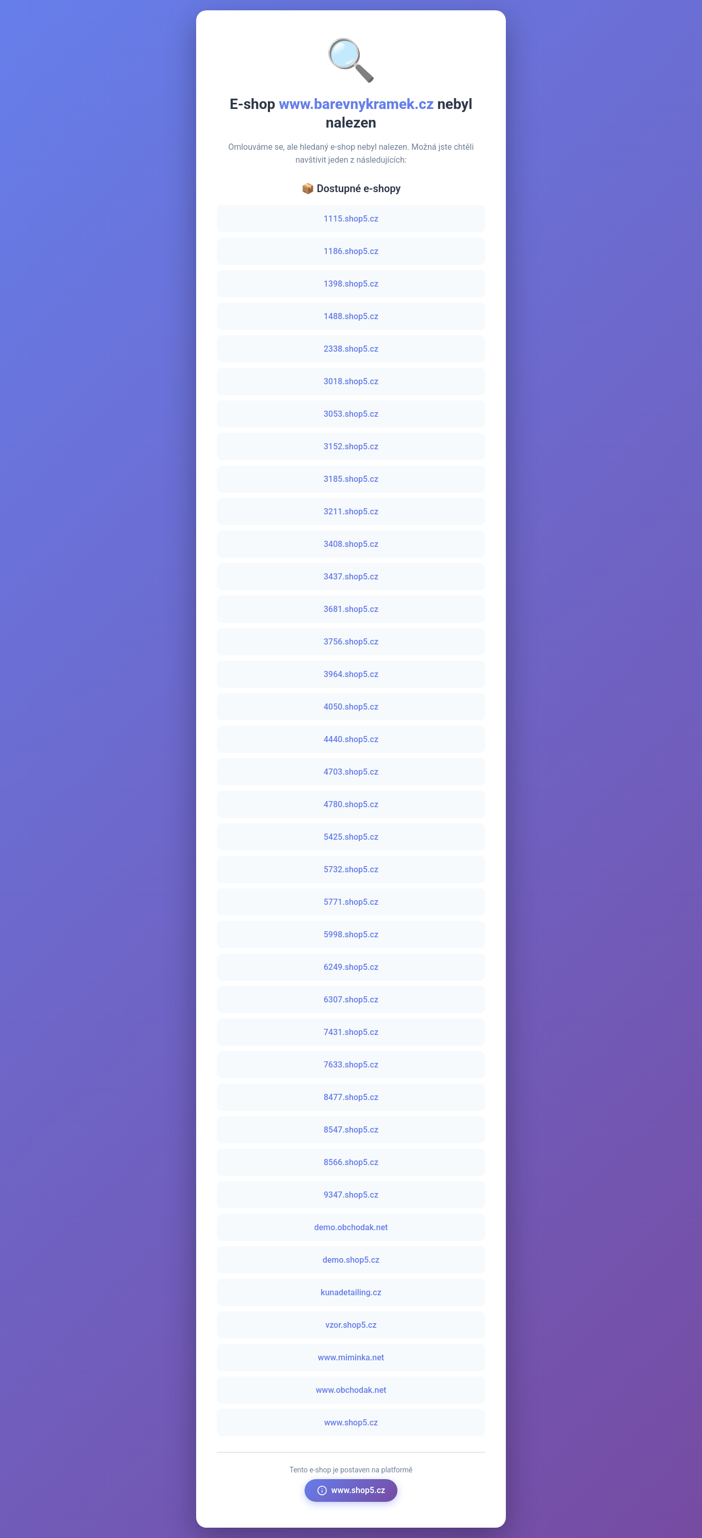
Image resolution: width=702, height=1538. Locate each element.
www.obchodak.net (351, 1390)
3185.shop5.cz (351, 479)
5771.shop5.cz (351, 902)
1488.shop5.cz (351, 316)
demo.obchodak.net (351, 1227)
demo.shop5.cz (351, 1260)
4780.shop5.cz (351, 804)
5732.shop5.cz (351, 869)
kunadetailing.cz (351, 1292)
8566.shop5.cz (351, 1162)
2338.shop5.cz (351, 349)
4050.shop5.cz (351, 707)
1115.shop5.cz (351, 219)
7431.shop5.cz (351, 1032)
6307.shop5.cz (351, 1000)
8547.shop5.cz (351, 1130)
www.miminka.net (351, 1357)
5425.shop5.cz (351, 837)
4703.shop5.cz (351, 772)
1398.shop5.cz (351, 284)
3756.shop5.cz (351, 642)
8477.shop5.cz (351, 1097)
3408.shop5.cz (351, 544)
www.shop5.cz (351, 1422)
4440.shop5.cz (351, 739)
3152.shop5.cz (351, 446)
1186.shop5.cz (351, 251)
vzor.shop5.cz (350, 1325)
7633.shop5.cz (351, 1065)
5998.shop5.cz (351, 934)
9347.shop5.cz (351, 1195)
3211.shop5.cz (351, 511)
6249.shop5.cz (351, 967)
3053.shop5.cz (351, 414)
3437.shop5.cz (351, 577)
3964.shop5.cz (351, 674)
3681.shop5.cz (351, 609)
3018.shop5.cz (351, 381)
